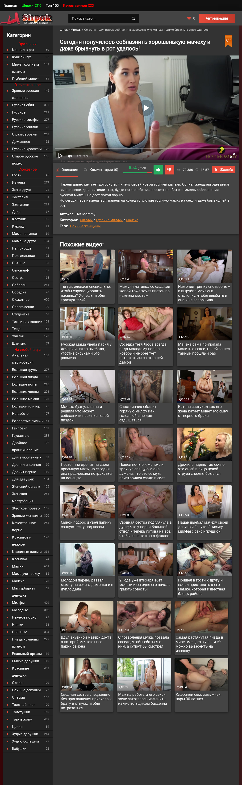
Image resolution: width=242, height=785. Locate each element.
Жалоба (223, 170)
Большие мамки (25, 399)
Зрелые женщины (27, 515)
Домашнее (21, 142)
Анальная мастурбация (22, 359)
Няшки (17, 625)
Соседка (19, 292)
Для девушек (23, 479)
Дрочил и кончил (26, 465)
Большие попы (24, 384)
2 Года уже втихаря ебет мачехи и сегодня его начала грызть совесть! (145, 584)
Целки (17, 727)
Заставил (20, 197)
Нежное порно (24, 617)
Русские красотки (27, 149)
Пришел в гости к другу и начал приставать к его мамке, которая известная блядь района (201, 587)
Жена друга (21, 190)
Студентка (20, 314)
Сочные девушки (26, 690)
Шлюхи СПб (31, 6)
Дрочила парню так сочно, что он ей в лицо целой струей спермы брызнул (201, 469)
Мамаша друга (24, 241)
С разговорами (24, 134)
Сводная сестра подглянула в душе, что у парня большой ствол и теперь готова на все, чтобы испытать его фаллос (145, 529)
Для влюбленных (26, 457)
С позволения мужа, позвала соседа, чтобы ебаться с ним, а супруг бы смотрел (143, 642)
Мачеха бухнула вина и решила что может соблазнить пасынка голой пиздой (85, 413)
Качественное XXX (78, 6)
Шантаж (18, 343)
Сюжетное (20, 299)
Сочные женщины (85, 226)
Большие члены (25, 392)
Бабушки (19, 749)
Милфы (86, 220)
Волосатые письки (28, 421)
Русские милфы (109, 220)
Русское (18, 112)
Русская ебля (23, 105)
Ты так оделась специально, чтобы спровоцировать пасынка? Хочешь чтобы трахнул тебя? (86, 293)
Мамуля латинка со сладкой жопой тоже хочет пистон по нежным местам (144, 291)
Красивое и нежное (21, 541)
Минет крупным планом (25, 68)
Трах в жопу (22, 719)
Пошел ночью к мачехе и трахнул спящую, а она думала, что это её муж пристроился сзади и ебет (142, 471)
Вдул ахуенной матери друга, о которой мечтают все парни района (86, 642)
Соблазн (19, 285)
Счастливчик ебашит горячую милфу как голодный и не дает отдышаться (137, 413)
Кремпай (19, 559)
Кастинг (18, 219)
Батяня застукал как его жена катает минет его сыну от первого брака (203, 411)
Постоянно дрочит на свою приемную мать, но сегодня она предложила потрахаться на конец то (87, 471)
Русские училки (25, 127)
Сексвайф (20, 270)
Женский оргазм (26, 486)
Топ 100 (52, 6)
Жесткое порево (26, 508)
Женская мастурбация (22, 497)
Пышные (19, 632)
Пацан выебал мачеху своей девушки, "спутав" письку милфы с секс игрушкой (203, 527)
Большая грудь (24, 370)
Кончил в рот (23, 50)
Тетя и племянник (27, 321)
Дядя (16, 212)
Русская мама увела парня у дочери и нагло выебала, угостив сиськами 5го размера (86, 351)
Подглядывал (23, 256)
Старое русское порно (25, 159)
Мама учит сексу (26, 574)
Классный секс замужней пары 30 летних (198, 696)
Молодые (20, 610)
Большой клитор (26, 406)
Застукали (20, 204)
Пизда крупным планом (25, 643)
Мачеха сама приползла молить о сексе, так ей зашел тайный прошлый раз (204, 349)
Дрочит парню (24, 472)
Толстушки (21, 712)
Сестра (18, 278)
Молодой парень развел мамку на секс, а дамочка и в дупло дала (87, 584)
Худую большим (25, 741)
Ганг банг (19, 428)
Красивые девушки (20, 672)
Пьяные (18, 263)
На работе (20, 414)
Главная (10, 6)
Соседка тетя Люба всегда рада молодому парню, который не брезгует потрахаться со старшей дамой (143, 353)
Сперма (18, 697)
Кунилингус (22, 57)
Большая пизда (25, 377)
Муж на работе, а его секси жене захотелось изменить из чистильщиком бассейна (142, 699)
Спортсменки (23, 307)
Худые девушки (25, 734)
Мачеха (132, 220)
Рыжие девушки (25, 661)
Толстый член (24, 705)
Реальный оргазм (27, 654)
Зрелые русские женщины (25, 94)
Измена (18, 182)
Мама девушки (24, 234)
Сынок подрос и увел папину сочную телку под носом (86, 524)
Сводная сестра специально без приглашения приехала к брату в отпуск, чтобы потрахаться (86, 701)
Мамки (18, 566)
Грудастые (20, 435)
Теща (16, 329)
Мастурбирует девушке (23, 592)
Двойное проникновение (25, 446)
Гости (16, 175)
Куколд (18, 226)
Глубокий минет (25, 79)
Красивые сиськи (27, 552)
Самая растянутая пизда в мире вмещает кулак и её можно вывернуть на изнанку (199, 644)
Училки (18, 336)
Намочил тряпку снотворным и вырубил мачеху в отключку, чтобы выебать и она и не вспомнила (204, 293)
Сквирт (18, 683)
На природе (21, 248)
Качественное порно (24, 526)
